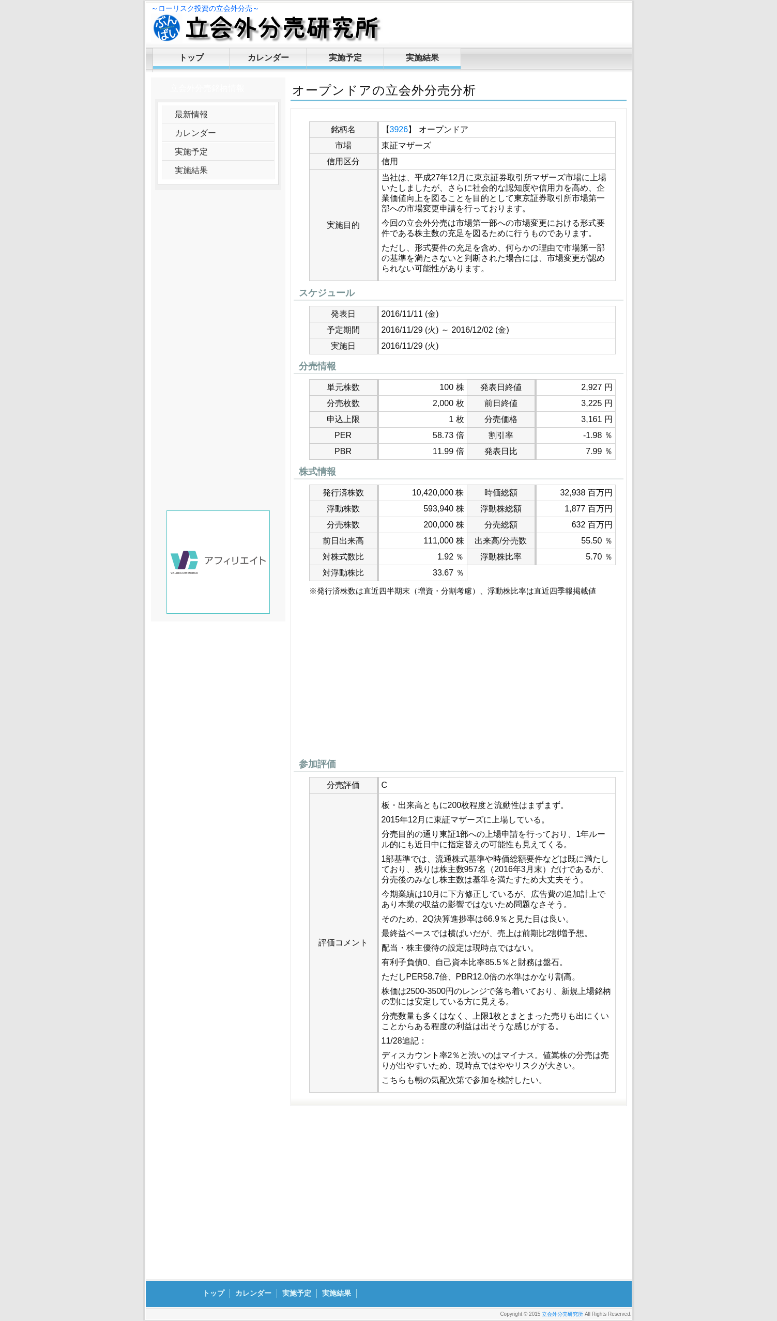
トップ (191, 57)
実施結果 (422, 57)
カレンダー (268, 57)
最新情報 (191, 114)
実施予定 (345, 57)
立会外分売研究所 (562, 1314)
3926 (399, 129)
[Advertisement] (458, 680)
